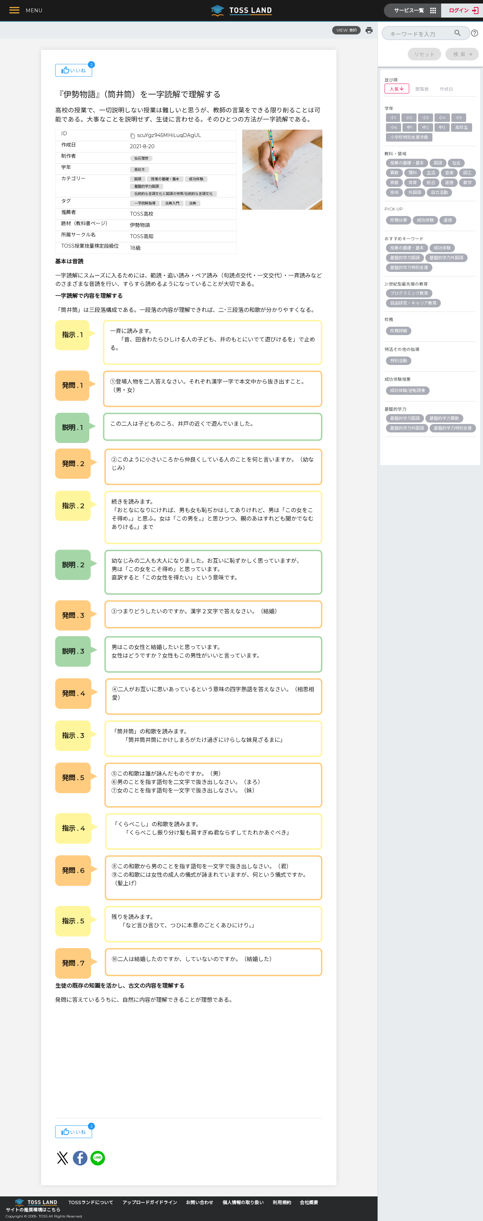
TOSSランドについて (91, 1202)
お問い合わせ (199, 1202)
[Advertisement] (188, 1062)
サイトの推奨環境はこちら (33, 1210)
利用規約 (282, 1202)
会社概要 (309, 1202)
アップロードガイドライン (149, 1202)
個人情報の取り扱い (243, 1202)
